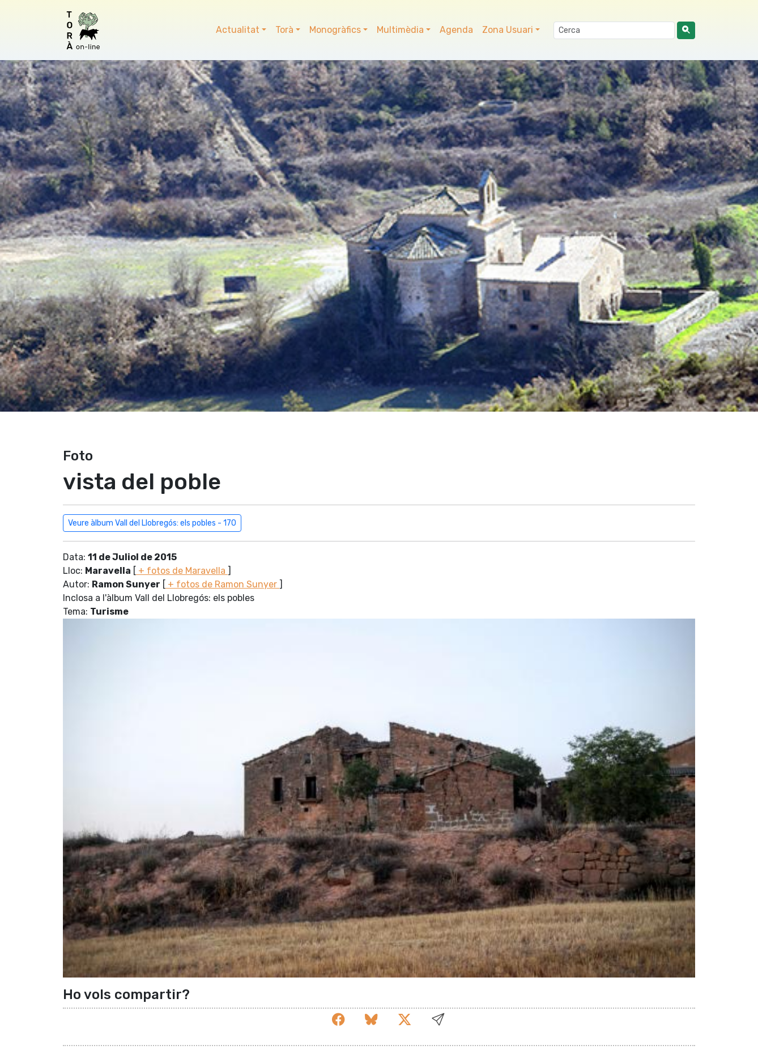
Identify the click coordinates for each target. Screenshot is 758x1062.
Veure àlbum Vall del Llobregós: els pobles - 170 (152, 523)
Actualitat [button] (237, 29)
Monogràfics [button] (335, 29)
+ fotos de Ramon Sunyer (222, 584)
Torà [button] (284, 29)
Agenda (456, 29)
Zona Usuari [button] (507, 29)
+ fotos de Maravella (182, 570)
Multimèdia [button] (400, 29)
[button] (438, 1020)
